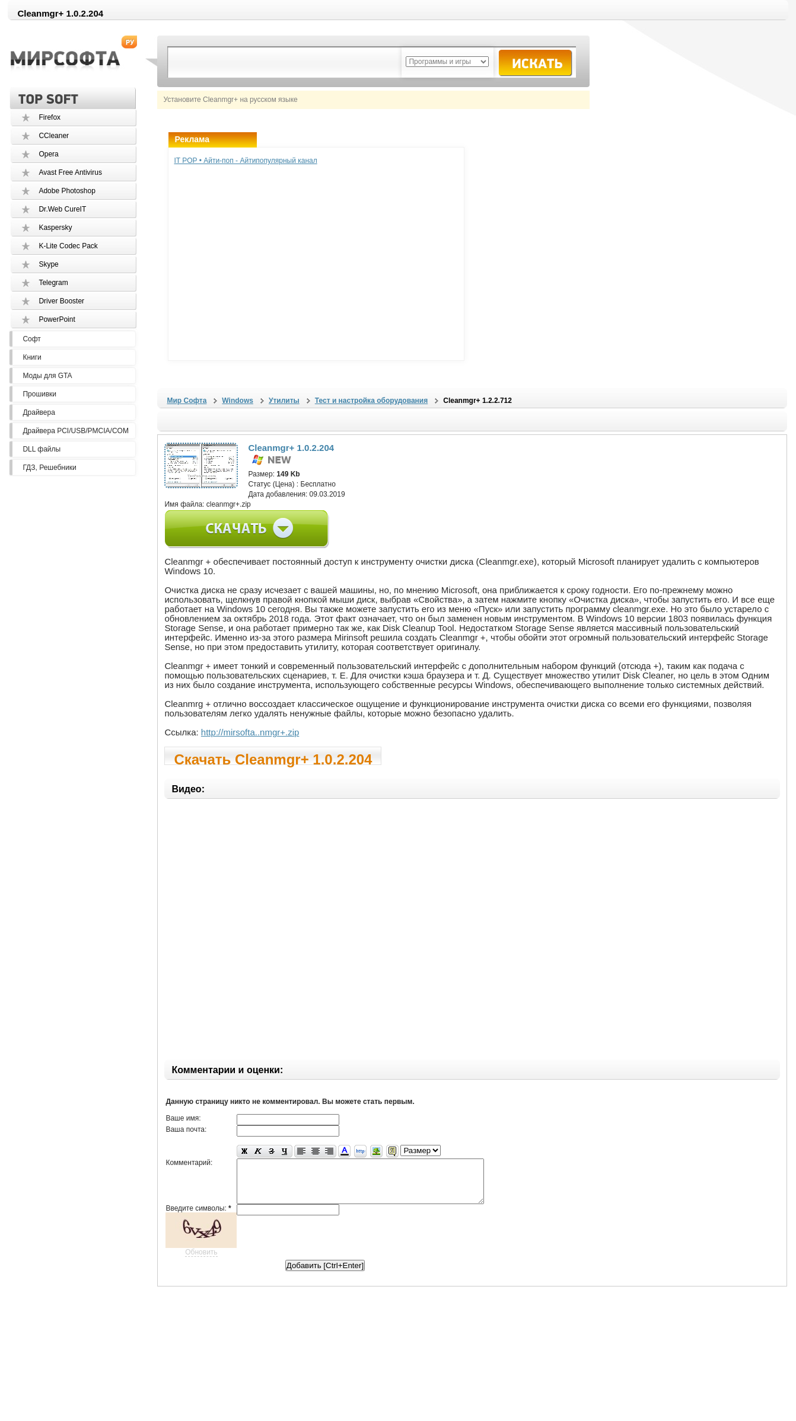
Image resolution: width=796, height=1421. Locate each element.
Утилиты (284, 400)
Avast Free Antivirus (70, 172)
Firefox (50, 117)
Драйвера (39, 412)
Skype (48, 264)
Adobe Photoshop (67, 191)
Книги (32, 357)
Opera (48, 154)
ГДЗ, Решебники (49, 467)
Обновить (201, 1261)
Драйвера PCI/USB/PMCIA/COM (75, 431)
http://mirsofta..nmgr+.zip (250, 732)
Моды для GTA (47, 376)
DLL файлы (42, 449)
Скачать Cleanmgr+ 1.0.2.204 (273, 758)
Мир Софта (186, 400)
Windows (237, 400)
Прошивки (39, 394)
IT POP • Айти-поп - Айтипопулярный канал (245, 160)
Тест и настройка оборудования (371, 400)
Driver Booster (61, 301)
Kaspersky (55, 227)
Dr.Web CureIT (62, 209)
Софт (31, 339)
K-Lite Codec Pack (68, 246)
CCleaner (54, 136)
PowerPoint (57, 319)
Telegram (53, 283)
